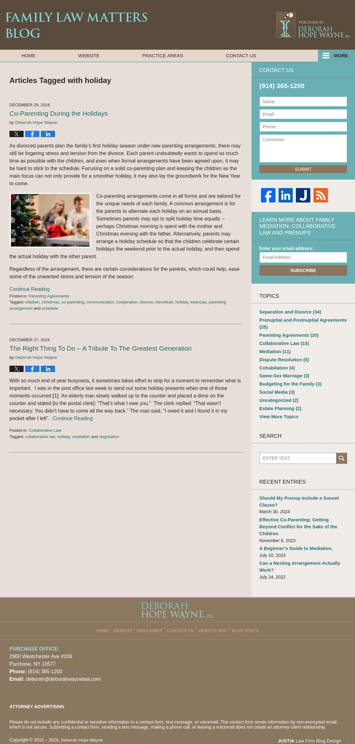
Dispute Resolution (282, 356)
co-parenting (73, 302)
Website (89, 55)
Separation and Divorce (288, 311)
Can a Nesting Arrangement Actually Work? (297, 551)
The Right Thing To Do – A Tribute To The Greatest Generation (100, 348)
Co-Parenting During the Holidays (58, 113)
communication (100, 302)
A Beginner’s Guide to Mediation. (294, 533)
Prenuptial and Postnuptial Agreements (300, 323)
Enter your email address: (286, 248)
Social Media (276, 387)
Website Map (212, 612)
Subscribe (303, 270)
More (341, 55)
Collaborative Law (45, 430)
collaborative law (40, 436)
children (32, 302)
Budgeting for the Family (288, 379)
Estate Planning (279, 403)
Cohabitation (276, 364)
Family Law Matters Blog (76, 25)
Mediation (274, 349)
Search (341, 452)
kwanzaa (198, 302)
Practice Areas (162, 55)
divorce (146, 302)
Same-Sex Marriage (283, 372)
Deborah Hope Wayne (82, 724)
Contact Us (241, 55)
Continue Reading (29, 289)
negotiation (109, 436)
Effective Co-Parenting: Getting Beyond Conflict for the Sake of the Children (300, 516)
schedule (50, 308)
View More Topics (277, 410)
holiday (181, 302)
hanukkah (164, 302)
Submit (303, 169)
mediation (81, 436)
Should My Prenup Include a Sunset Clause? (296, 495)
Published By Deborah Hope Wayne (312, 24)
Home (28, 55)
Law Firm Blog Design (316, 724)
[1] (56, 395)
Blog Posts (243, 612)
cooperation (127, 302)
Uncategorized (277, 395)
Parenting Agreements (49, 296)
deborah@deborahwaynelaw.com (63, 663)
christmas (50, 302)
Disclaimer (152, 612)
